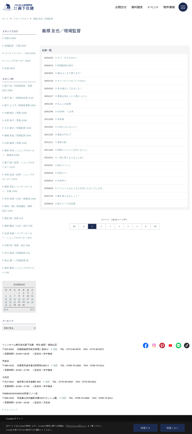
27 (10, 305)
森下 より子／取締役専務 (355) (20, 105)
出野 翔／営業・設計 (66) (17, 245)
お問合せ (121, 7)
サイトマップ (10, 410)
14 (15, 299)
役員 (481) (9, 68)
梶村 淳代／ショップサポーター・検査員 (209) (18, 152)
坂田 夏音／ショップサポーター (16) (18, 270)
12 (6, 299)
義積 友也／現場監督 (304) (17, 135)
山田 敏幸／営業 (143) (15, 143)
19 (6, 302)
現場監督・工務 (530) (15, 45)
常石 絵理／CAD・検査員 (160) (20, 198)
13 (10, 299)
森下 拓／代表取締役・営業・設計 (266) (18, 88)
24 (28, 302)
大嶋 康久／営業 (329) (15, 113)
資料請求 (137, 7)
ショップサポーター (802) (17, 60)
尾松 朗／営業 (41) (13, 218)
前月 (6, 309)
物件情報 (169, 7)
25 (32, 302)
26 (6, 305)
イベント (153, 7)
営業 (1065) (10, 38)
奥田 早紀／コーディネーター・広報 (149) (17, 188)
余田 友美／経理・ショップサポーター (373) (18, 176)
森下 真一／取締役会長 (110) (18, 97)
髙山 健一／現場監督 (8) (16, 260)
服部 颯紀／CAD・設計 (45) (18, 225)
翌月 (32, 309)
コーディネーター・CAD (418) (19, 53)
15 (19, 299)
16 (23, 299)
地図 (55, 349)
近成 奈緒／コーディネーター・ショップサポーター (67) (17, 235)
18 (32, 299)
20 (10, 302)
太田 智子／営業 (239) (15, 120)
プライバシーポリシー (76, 425)
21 (15, 302)
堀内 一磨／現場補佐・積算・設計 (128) (18, 208)
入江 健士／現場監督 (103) (17, 128)
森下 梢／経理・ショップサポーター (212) (18, 164)
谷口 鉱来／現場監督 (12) (17, 253)
